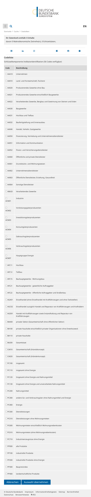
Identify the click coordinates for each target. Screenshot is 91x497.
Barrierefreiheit (73, 492)
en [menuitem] (84, 26)
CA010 (9, 349)
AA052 (9, 150)
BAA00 (10, 322)
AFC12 (9, 272)
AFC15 (9, 279)
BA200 (9, 342)
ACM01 (8, 201)
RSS (33, 495)
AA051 (9, 143)
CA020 (9, 356)
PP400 (9, 474)
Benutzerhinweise (22, 495)
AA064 (9, 184)
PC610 (9, 432)
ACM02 (8, 210)
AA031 (9, 115)
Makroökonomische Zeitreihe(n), (27, 41)
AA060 (9, 157)
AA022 (9, 101)
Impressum (29, 492)
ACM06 (8, 248)
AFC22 (9, 292)
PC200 (9, 391)
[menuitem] (5, 26)
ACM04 (8, 229)
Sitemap (62, 492)
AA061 (9, 164)
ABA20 (10, 191)
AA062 (9, 170)
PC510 (9, 418)
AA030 (9, 108)
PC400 (9, 405)
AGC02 (10, 306)
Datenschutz (8, 495)
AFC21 (9, 286)
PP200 (9, 460)
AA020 (9, 88)
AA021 (9, 94)
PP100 (9, 453)
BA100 (9, 328)
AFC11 (9, 265)
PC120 (9, 377)
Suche (16, 31)
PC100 (9, 363)
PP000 (9, 446)
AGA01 (10, 299)
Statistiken (25, 31)
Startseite (7, 31)
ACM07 (8, 258)
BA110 (9, 335)
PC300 (9, 398)
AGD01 (10, 313)
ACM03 (8, 220)
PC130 (9, 384)
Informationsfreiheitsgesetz (46, 492)
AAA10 (10, 74)
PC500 (9, 411)
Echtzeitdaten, (49, 41)
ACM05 (8, 239)
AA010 (9, 81)
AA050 (9, 136)
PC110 (9, 370)
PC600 (9, 425)
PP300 (9, 467)
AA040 (9, 129)
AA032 (9, 122)
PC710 (9, 439)
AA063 (9, 177)
